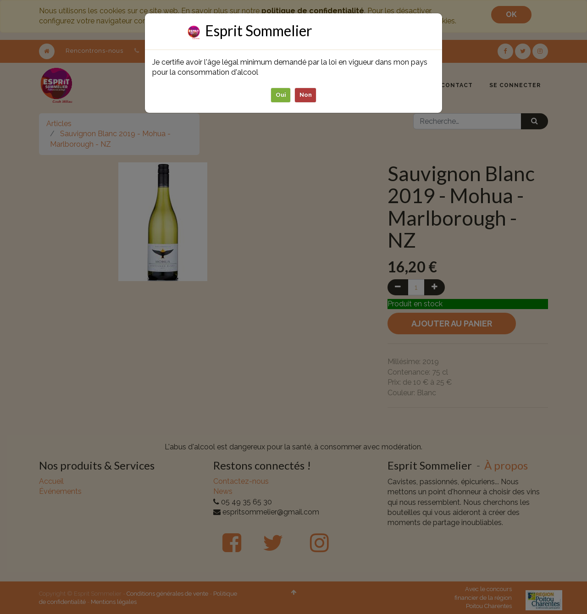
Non (305, 94)
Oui (281, 94)
